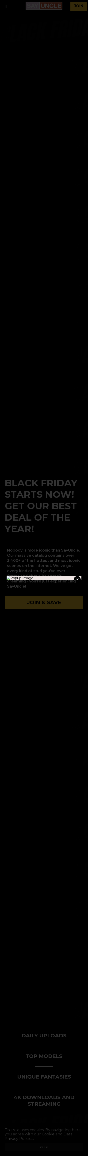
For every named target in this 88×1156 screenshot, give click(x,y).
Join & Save (44, 602)
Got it (44, 1147)
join (78, 6)
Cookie (48, 1134)
